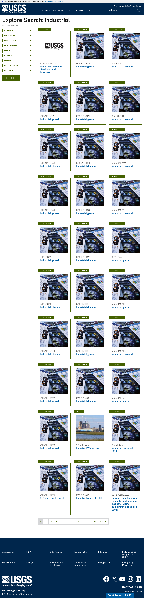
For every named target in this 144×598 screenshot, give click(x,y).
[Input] (125, 10)
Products (58, 10)
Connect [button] (9, 55)
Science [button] (8, 30)
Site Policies (56, 552)
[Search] (139, 10)
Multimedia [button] (10, 40)
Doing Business (105, 562)
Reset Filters (11, 78)
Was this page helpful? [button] (119, 595)
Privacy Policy (81, 552)
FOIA (28, 552)
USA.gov (30, 562)
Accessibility (8, 552)
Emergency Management (128, 563)
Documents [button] (11, 45)
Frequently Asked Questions (127, 6)
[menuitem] (46, 8)
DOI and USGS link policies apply (129, 554)
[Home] (14, 12)
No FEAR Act (8, 562)
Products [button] (10, 35)
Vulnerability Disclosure (56, 563)
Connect (80, 10)
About (92, 10)
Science (46, 10)
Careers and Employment (80, 563)
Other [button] (7, 60)
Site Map (102, 552)
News (70, 10)
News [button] (7, 50)
